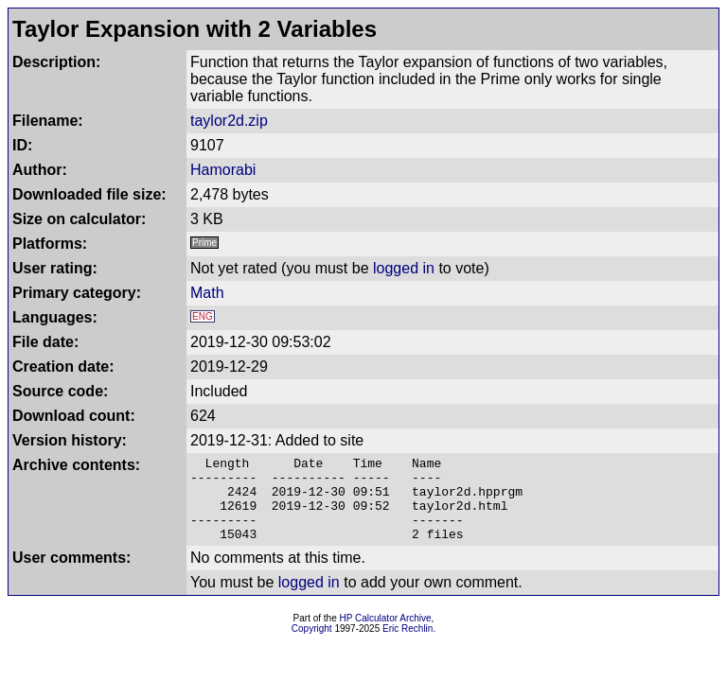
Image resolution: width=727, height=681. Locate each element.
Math (207, 293)
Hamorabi (223, 170)
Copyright (312, 645)
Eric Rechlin (407, 645)
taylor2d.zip (229, 121)
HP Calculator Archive (386, 635)
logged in (403, 268)
